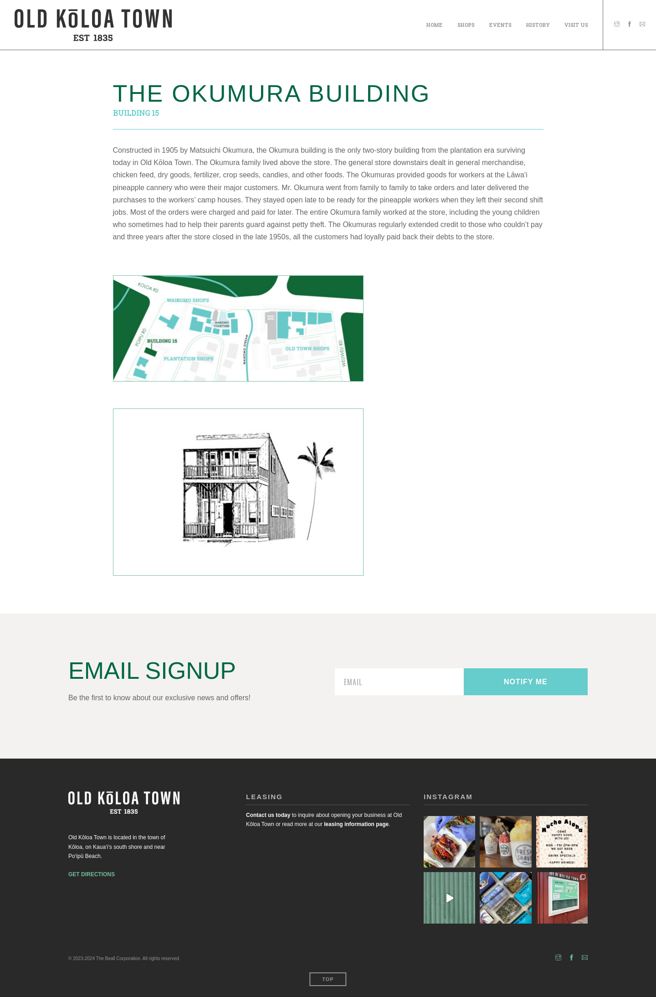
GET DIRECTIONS (91, 874)
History (538, 23)
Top (327, 979)
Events (500, 23)
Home (434, 23)
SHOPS (466, 23)
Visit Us (576, 23)
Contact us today (268, 815)
